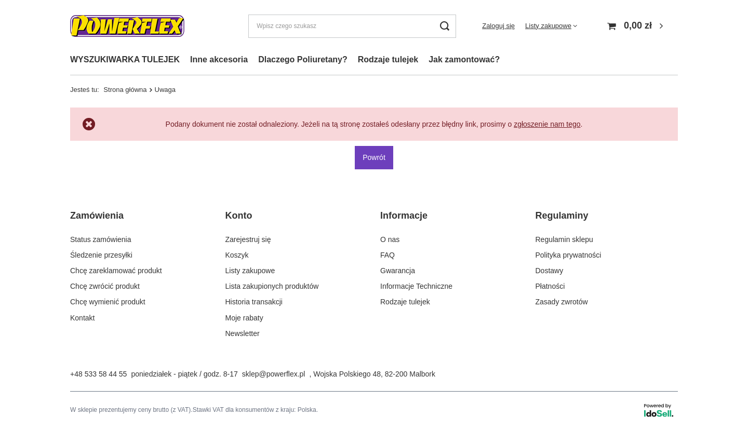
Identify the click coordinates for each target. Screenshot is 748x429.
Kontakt (82, 317)
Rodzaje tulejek (388, 59)
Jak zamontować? (464, 59)
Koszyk (237, 255)
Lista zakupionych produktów (272, 286)
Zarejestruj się (248, 239)
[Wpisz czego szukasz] (352, 26)
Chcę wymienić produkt (107, 302)
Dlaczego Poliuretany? (303, 59)
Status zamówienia (100, 239)
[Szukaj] (444, 26)
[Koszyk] (636, 26)
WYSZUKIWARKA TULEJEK (125, 59)
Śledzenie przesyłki (101, 255)
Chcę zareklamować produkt (116, 270)
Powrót (374, 157)
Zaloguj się (498, 26)
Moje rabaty (244, 317)
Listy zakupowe (548, 26)
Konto (238, 215)
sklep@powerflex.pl (273, 374)
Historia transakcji (254, 302)
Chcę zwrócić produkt (105, 286)
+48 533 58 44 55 (98, 374)
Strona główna (124, 89)
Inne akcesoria (219, 59)
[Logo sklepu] (127, 26)
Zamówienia (97, 215)
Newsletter (242, 333)
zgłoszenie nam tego (547, 124)
